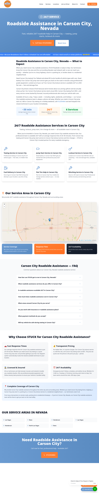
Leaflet (81, 240)
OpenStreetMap (88, 240)
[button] (49, 220)
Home (41, 4)
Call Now (92, 4)
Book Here (62, 43)
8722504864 (61, 101)
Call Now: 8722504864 (42, 43)
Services (48, 4)
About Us (75, 4)
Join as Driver (65, 4)
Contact (82, 4)
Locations (56, 4)
